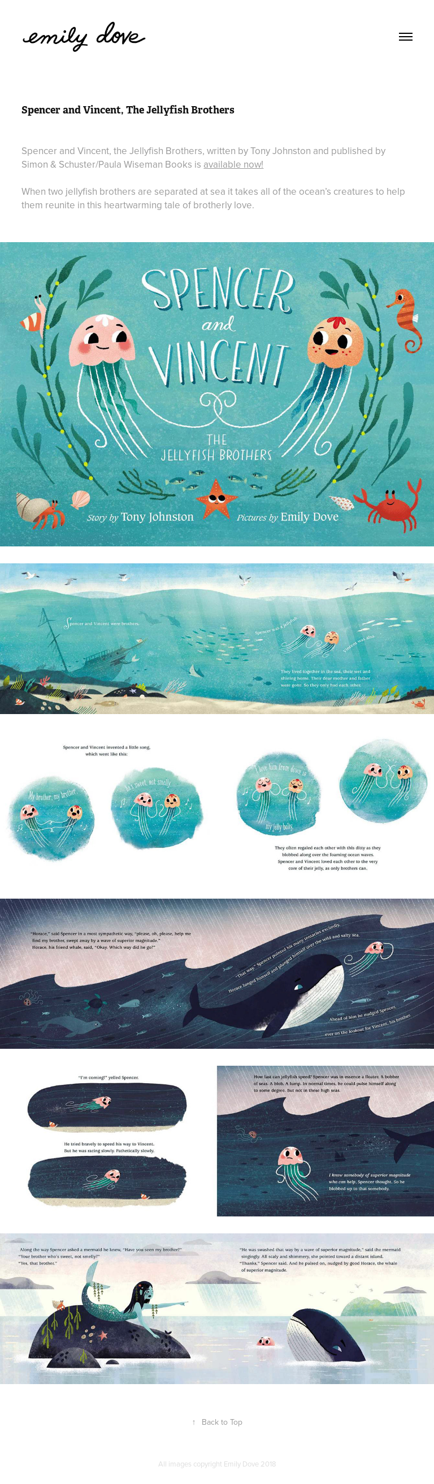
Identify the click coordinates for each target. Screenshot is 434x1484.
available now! (233, 164)
